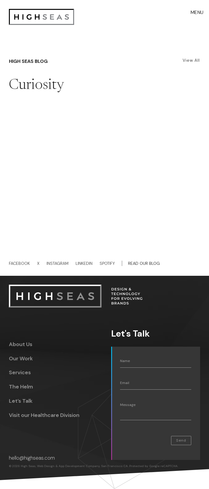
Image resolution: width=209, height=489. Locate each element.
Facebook (19, 263)
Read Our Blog (144, 263)
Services (20, 372)
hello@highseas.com (32, 458)
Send (181, 440)
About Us (20, 344)
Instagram (57, 263)
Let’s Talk (21, 400)
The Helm (21, 386)
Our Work (21, 358)
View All (191, 60)
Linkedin (84, 263)
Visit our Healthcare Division (44, 415)
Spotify (107, 263)
